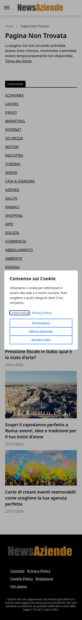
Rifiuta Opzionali (41, 331)
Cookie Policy (19, 313)
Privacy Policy (42, 313)
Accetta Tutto (41, 340)
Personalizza (41, 323)
